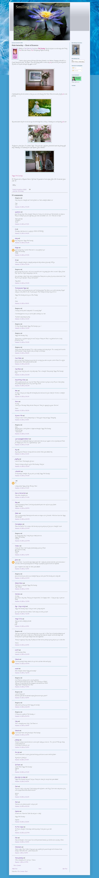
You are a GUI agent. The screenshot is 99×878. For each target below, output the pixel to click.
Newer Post (14, 869)
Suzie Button (18, 369)
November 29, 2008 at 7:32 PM (22, 673)
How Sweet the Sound (29, 49)
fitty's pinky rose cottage (20, 777)
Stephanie (17, 811)
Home (40, 869)
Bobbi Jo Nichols (19, 583)
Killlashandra (18, 847)
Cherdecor (17, 546)
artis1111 (16, 650)
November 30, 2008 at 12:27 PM (22, 833)
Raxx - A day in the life (20, 606)
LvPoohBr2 (18, 471)
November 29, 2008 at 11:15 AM (22, 445)
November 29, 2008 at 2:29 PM (22, 578)
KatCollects (17, 594)
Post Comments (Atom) (23, 871)
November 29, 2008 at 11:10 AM (22, 420)
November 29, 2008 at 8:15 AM (22, 224)
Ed (15, 260)
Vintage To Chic (18, 619)
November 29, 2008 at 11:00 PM (22, 726)
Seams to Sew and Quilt (20, 493)
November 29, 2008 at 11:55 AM (22, 497)
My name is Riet (18, 416)
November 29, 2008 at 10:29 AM (22, 364)
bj (15, 229)
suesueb (16, 669)
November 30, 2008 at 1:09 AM (22, 760)
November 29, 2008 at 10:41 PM (22, 716)
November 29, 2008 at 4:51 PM (22, 589)
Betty (16, 502)
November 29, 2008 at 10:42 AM (22, 386)
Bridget (16, 248)
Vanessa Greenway (19, 858)
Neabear (16, 513)
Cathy (16, 721)
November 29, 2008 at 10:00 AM (22, 353)
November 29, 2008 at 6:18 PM (22, 645)
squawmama (17, 212)
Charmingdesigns (18, 524)
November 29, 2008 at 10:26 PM (22, 707)
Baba (16, 391)
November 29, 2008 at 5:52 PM (22, 614)
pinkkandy (17, 740)
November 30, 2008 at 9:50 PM (22, 842)
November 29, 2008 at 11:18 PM (22, 747)
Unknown (17, 659)
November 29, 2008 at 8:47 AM (22, 255)
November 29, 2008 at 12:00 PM (22, 508)
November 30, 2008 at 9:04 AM (22, 781)
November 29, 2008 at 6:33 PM (22, 654)
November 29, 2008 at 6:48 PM (22, 664)
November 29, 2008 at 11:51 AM (22, 488)
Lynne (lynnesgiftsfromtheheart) (22, 439)
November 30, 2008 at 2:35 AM (22, 772)
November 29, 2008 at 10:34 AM (22, 375)
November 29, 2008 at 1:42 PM (22, 555)
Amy (16, 450)
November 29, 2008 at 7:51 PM (22, 687)
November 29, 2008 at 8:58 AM (22, 283)
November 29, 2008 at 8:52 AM (22, 264)
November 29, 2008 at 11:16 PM (22, 735)
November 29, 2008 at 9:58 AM (22, 328)
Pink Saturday (20, 191)
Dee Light (17, 752)
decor (16, 191)
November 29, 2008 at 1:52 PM (22, 569)
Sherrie (16, 402)
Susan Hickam (18, 358)
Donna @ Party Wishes (20, 380)
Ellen (16, 838)
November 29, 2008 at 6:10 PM (22, 626)
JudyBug (17, 459)
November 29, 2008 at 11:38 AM (22, 466)
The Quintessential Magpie (20, 288)
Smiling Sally (27, 6)
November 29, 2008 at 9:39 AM (22, 319)
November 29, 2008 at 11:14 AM (22, 434)
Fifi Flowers (17, 765)
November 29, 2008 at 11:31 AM (22, 454)
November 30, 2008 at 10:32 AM (22, 806)
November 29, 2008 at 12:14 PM (22, 528)
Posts (74, 68)
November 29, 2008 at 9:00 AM (22, 303)
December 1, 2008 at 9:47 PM (21, 862)
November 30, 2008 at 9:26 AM (22, 797)
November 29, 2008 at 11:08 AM (22, 411)
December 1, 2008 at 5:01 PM (21, 853)
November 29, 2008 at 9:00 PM (22, 698)
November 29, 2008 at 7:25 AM (22, 207)
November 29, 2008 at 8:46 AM (22, 243)
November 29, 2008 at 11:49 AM (22, 476)
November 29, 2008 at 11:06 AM (22, 397)
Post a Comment (17, 865)
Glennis (16, 560)
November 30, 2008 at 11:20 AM (22, 822)
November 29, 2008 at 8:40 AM (22, 233)
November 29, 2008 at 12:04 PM (22, 519)
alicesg (16, 238)
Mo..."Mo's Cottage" (19, 827)
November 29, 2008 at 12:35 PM (22, 541)
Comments (75, 71)
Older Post (64, 869)
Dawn (16, 786)
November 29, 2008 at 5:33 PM (22, 601)
